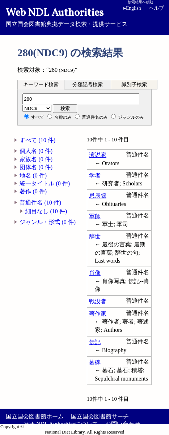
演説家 (97, 155)
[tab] (40, 84)
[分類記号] (80, 98)
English (132, 8)
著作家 (97, 314)
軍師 (95, 216)
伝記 (95, 342)
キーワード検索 (41, 84)
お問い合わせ (122, 424)
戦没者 (97, 301)
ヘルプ (156, 8)
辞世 (95, 236)
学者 (95, 175)
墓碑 (95, 362)
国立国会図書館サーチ (100, 416)
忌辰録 (97, 196)
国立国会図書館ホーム (35, 416)
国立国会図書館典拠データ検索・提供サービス (84, 16)
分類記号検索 (87, 84)
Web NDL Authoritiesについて (61, 424)
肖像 (95, 273)
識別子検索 (134, 84)
